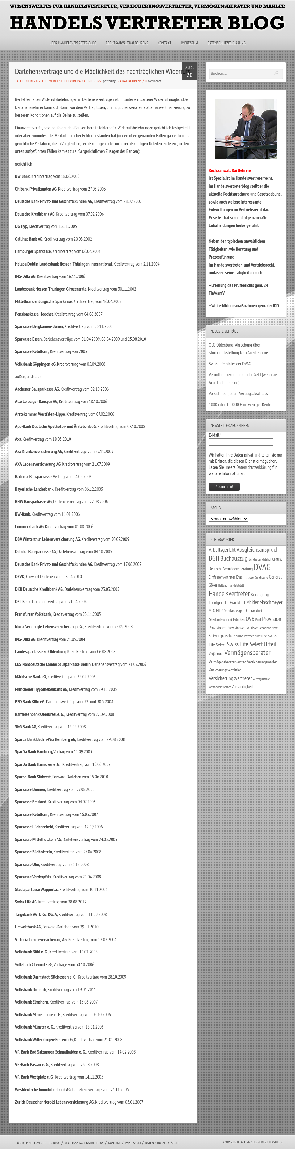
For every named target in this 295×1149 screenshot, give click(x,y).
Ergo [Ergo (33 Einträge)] (239, 577)
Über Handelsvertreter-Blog (72, 43)
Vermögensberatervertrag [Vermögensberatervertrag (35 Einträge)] (227, 662)
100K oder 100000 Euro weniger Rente (240, 404)
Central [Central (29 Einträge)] (277, 559)
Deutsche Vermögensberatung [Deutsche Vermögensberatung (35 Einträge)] (231, 568)
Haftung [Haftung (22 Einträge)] (222, 585)
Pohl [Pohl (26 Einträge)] (258, 619)
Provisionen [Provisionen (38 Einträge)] (217, 627)
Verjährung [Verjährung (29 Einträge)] (216, 653)
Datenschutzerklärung (227, 43)
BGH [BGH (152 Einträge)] (214, 557)
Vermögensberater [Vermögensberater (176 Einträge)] (247, 652)
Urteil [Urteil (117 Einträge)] (270, 644)
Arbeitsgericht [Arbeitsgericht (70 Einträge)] (222, 549)
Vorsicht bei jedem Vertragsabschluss (238, 393)
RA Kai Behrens (130, 81)
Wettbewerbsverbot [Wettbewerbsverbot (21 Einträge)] (220, 687)
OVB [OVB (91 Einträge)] (250, 618)
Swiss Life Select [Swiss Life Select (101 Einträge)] (245, 644)
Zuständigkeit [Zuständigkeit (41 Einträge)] (242, 686)
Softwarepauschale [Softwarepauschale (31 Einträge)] (222, 635)
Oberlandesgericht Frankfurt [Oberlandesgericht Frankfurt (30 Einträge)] (243, 610)
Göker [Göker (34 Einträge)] (213, 585)
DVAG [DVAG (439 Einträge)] (262, 567)
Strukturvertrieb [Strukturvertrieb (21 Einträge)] (245, 636)
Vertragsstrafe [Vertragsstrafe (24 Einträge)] (261, 678)
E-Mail (215, 435)
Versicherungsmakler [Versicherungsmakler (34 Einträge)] (262, 662)
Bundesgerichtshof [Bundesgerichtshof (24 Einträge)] (259, 559)
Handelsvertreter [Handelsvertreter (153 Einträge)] (229, 593)
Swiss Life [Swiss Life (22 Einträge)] (261, 636)
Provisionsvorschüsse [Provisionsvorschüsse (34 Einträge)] (242, 627)
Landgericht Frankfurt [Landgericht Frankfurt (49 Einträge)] (227, 602)
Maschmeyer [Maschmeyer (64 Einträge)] (271, 602)
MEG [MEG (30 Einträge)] (212, 610)
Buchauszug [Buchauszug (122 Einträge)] (233, 558)
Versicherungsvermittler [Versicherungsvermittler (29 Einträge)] (225, 669)
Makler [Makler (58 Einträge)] (252, 602)
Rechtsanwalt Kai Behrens (127, 43)
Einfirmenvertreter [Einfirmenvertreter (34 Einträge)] (222, 577)
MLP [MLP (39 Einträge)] (219, 610)
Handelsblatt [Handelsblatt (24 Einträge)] (236, 585)
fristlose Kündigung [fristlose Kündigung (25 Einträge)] (256, 577)
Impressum (189, 43)
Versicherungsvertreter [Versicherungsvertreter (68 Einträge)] (230, 678)
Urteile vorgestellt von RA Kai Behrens (68, 81)
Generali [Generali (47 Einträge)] (276, 577)
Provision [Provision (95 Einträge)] (271, 618)
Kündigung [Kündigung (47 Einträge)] (260, 594)
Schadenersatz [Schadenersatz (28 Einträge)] (268, 627)
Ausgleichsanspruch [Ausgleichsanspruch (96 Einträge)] (258, 549)
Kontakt (164, 43)
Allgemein (25, 81)
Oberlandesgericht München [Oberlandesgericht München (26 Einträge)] (227, 619)
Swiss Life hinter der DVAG (230, 364)
